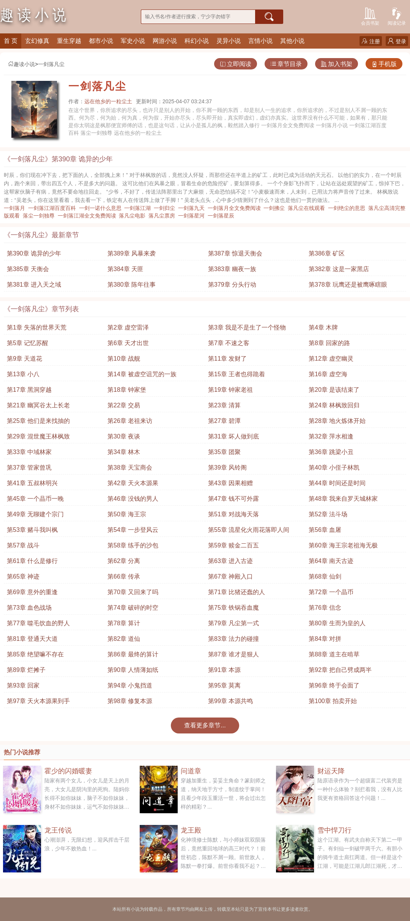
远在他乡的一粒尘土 (108, 101)
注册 (370, 41)
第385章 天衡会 (28, 269)
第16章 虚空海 (328, 374)
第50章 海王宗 (126, 514)
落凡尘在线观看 (308, 208)
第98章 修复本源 (129, 701)
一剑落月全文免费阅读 (236, 208)
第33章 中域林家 (29, 452)
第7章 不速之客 (228, 343)
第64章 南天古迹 (331, 561)
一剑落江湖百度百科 (53, 208)
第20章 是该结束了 (334, 389)
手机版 (384, 64)
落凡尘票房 (163, 216)
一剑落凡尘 (51, 64)
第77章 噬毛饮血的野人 (38, 623)
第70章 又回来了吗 (132, 592)
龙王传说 (58, 830)
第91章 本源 (224, 670)
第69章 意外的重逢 (32, 592)
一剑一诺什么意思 (102, 208)
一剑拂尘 (275, 208)
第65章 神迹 (23, 576)
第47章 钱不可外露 (233, 498)
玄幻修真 (37, 41)
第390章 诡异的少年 (34, 253)
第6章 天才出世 (128, 343)
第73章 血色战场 (29, 607)
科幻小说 (196, 41)
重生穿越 (69, 41)
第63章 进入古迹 (230, 561)
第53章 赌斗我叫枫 (32, 530)
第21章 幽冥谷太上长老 (38, 405)
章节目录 (286, 64)
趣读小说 (21, 64)
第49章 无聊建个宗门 (35, 514)
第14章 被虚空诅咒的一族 (142, 374)
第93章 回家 (23, 685)
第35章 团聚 (224, 452)
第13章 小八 (23, 374)
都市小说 (101, 41)
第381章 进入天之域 (34, 284)
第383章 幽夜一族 (232, 269)
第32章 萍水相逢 (331, 436)
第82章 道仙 (123, 639)
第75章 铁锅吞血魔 (233, 607)
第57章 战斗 (23, 545)
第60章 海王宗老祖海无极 (343, 545)
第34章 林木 (123, 452)
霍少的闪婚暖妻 (68, 771)
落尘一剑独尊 (40, 216)
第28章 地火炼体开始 (337, 421)
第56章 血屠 (325, 530)
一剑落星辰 (222, 216)
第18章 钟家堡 (126, 389)
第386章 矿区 (327, 253)
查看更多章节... (205, 725)
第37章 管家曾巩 (29, 467)
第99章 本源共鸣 (230, 701)
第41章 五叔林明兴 (32, 483)
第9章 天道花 (24, 358)
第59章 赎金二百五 (233, 545)
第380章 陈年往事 (131, 284)
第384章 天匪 (125, 269)
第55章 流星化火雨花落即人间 (248, 530)
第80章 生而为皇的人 (337, 623)
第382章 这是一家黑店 (339, 269)
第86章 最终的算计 (132, 654)
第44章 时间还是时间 (337, 483)
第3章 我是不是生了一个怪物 (247, 327)
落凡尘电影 (133, 216)
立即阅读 (235, 64)
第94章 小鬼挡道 (129, 685)
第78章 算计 (123, 623)
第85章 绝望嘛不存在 (35, 654)
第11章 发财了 (227, 358)
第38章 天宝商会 (129, 467)
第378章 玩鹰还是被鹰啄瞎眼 (348, 284)
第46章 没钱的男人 (132, 498)
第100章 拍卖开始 (333, 701)
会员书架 (370, 16)
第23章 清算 (224, 405)
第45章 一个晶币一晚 (35, 498)
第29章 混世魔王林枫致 (38, 436)
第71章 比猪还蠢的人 (236, 592)
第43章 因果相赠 (230, 483)
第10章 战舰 (123, 358)
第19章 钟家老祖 (230, 389)
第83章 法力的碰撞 (233, 639)
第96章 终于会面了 (334, 685)
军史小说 (133, 41)
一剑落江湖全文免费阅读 (88, 216)
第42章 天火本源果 (132, 483)
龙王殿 (191, 830)
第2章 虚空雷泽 (128, 327)
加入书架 (336, 64)
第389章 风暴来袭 (131, 253)
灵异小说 (228, 41)
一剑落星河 (193, 216)
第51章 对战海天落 (233, 514)
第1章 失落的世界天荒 (36, 327)
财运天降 (331, 771)
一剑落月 (16, 208)
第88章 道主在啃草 (334, 654)
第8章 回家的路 (329, 343)
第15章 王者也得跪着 (236, 374)
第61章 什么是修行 (32, 561)
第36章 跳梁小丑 (331, 452)
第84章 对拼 (325, 639)
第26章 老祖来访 (129, 421)
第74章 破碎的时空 (132, 607)
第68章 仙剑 (325, 576)
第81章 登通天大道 (32, 639)
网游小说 (165, 41)
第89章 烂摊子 (26, 670)
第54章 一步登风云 (132, 530)
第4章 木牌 (323, 327)
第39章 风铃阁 (227, 467)
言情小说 (260, 41)
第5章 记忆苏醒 (27, 343)
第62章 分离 (123, 561)
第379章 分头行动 (232, 284)
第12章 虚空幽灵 (331, 358)
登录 (397, 41)
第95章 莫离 (224, 685)
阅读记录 (396, 16)
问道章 (191, 771)
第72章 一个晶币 (331, 592)
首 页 (10, 41)
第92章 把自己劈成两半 (340, 670)
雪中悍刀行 (334, 830)
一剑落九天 (193, 208)
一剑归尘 (166, 208)
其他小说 (292, 41)
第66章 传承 (123, 576)
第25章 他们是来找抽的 (38, 421)
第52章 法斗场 (328, 514)
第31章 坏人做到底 (233, 436)
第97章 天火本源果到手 (38, 701)
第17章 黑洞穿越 (29, 389)
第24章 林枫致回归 (334, 405)
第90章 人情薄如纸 (132, 670)
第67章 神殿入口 (230, 576)
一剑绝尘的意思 (348, 208)
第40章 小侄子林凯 (334, 467)
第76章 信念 (325, 607)
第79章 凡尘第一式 (233, 623)
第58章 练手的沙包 (132, 545)
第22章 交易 (123, 405)
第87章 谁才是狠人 (233, 654)
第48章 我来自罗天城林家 (343, 498)
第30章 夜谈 (123, 436)
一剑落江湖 (139, 208)
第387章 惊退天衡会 (235, 253)
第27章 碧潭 (224, 421)
